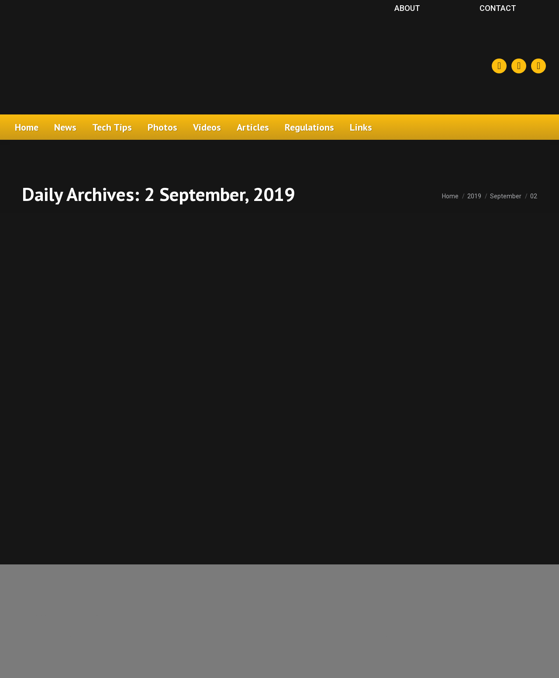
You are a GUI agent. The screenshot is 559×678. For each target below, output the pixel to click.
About (407, 8)
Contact (498, 8)
